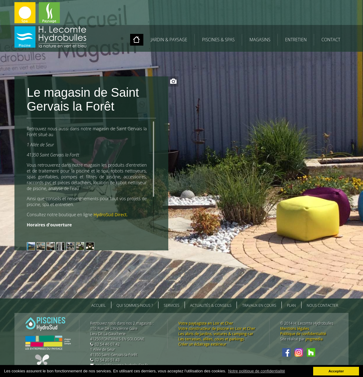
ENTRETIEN (296, 40)
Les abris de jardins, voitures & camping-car (215, 333)
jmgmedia (314, 339)
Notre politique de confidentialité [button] (256, 371)
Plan (291, 305)
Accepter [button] (336, 371)
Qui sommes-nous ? (135, 305)
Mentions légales (294, 328)
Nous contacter (322, 305)
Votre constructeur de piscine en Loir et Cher (216, 328)
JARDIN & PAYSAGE (169, 40)
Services (171, 305)
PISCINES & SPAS (218, 40)
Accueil (98, 305)
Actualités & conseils (210, 305)
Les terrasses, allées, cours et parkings (211, 339)
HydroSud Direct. (111, 214)
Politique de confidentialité (303, 333)
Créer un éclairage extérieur (202, 344)
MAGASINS (259, 40)
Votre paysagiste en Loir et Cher (205, 323)
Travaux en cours (259, 305)
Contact (330, 40)
